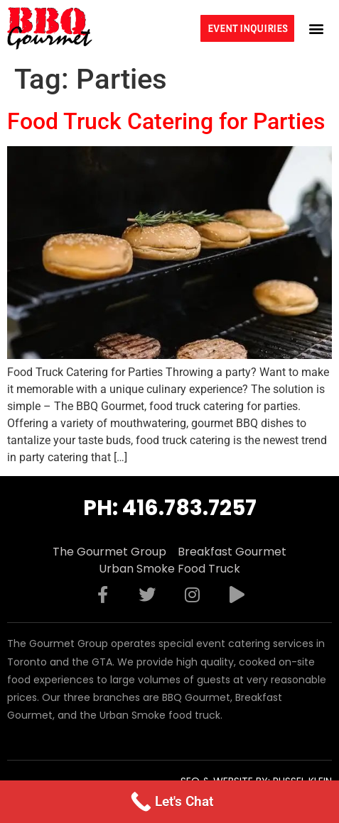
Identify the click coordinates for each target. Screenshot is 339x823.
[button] (316, 28)
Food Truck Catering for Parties (166, 121)
